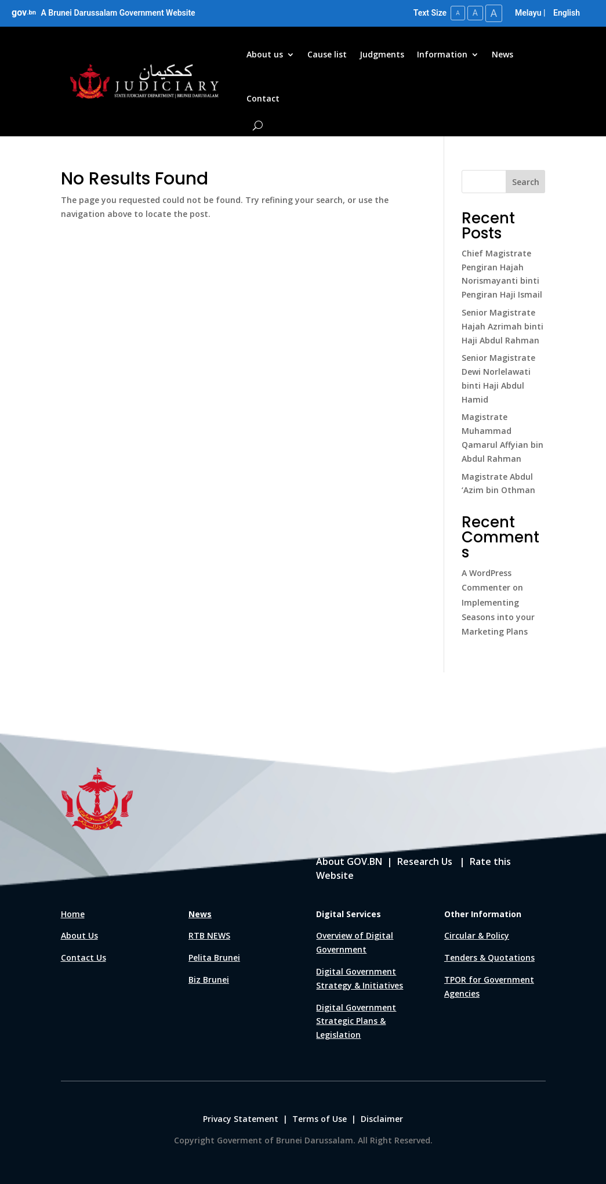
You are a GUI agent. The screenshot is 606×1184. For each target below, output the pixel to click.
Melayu (528, 12)
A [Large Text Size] (493, 13)
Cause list (327, 54)
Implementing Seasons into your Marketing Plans (498, 617)
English (566, 12)
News (502, 54)
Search (525, 181)
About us (264, 54)
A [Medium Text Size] (474, 12)
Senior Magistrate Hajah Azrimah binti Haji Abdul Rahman (502, 326)
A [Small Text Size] (457, 13)
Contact (263, 98)
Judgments (382, 54)
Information (442, 54)
